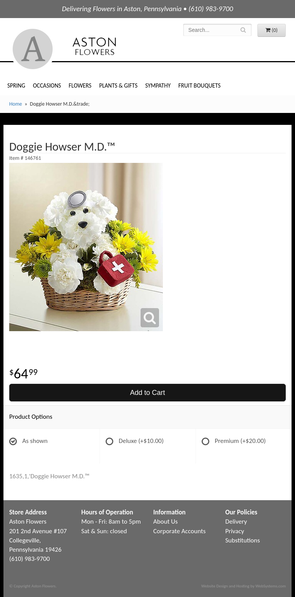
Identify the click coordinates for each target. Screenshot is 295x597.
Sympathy (158, 85)
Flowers (80, 85)
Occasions (47, 85)
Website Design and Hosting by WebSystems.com (243, 586)
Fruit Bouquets (199, 85)
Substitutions (242, 540)
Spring (16, 85)
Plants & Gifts (118, 85)
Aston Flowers (80, 49)
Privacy (234, 531)
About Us (165, 521)
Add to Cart (147, 392)
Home (15, 104)
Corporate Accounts (179, 531)
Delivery (236, 521)
